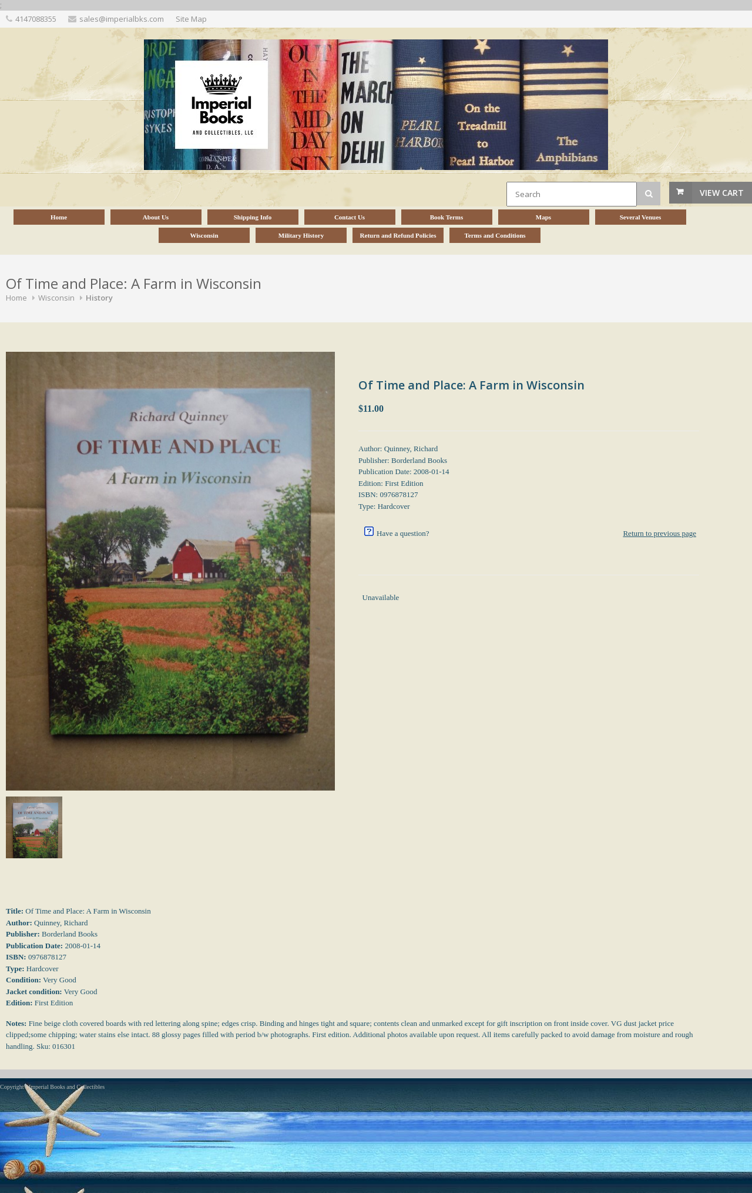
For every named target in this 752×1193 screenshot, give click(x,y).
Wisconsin (56, 297)
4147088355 (35, 19)
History (99, 297)
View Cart (722, 192)
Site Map (191, 19)
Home (16, 297)
